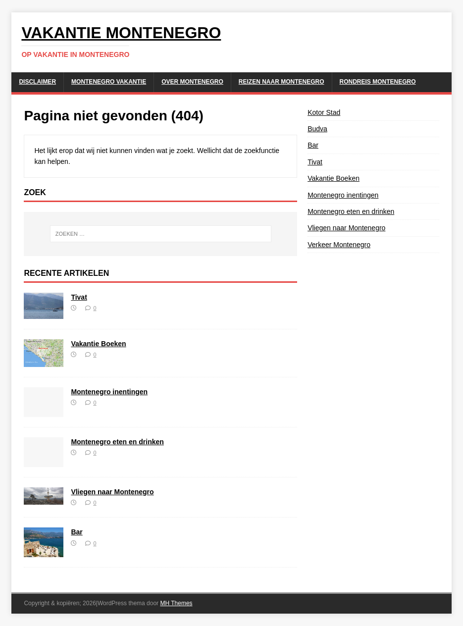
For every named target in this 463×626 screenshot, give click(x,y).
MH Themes (176, 603)
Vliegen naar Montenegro (112, 492)
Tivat (79, 297)
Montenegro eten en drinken (117, 442)
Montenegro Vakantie (108, 81)
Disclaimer (37, 81)
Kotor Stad (324, 112)
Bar (76, 532)
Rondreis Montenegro (378, 81)
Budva (317, 129)
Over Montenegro (192, 81)
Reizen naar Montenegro (281, 81)
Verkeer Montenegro (339, 245)
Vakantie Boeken (98, 344)
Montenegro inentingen (109, 392)
